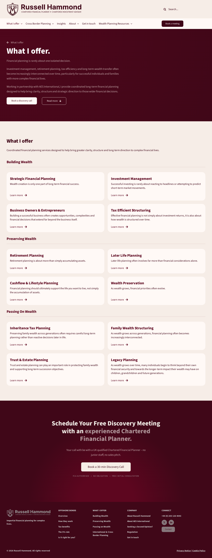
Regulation (132, 532)
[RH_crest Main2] (44, 4)
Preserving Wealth (101, 521)
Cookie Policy (198, 550)
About (130, 515)
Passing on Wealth (101, 526)
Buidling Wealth (100, 515)
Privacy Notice (184, 550)
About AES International (138, 521)
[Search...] (183, 9)
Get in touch (133, 537)
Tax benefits (64, 526)
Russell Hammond (141, 515)
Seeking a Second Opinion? (140, 526)
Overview (63, 515)
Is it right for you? (66, 537)
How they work (65, 521)
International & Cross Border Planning (103, 534)
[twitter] (164, 522)
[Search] (165, 9)
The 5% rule (64, 532)
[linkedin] (171, 522)
